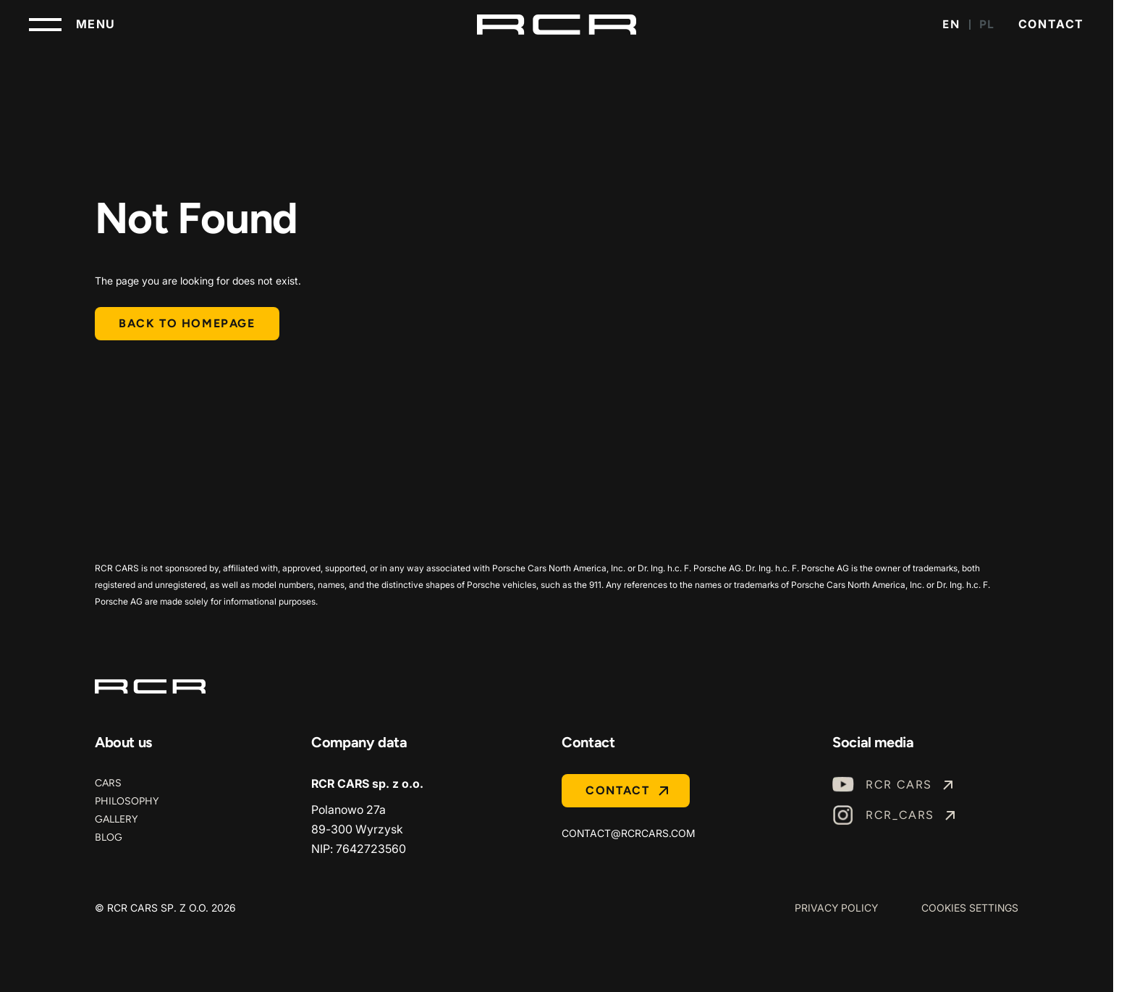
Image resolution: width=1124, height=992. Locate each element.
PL (987, 24)
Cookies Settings (969, 907)
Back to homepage (187, 323)
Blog (108, 837)
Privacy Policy (836, 907)
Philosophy (127, 801)
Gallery (116, 819)
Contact (1051, 24)
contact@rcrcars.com (629, 833)
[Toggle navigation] (72, 24)
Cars (108, 783)
